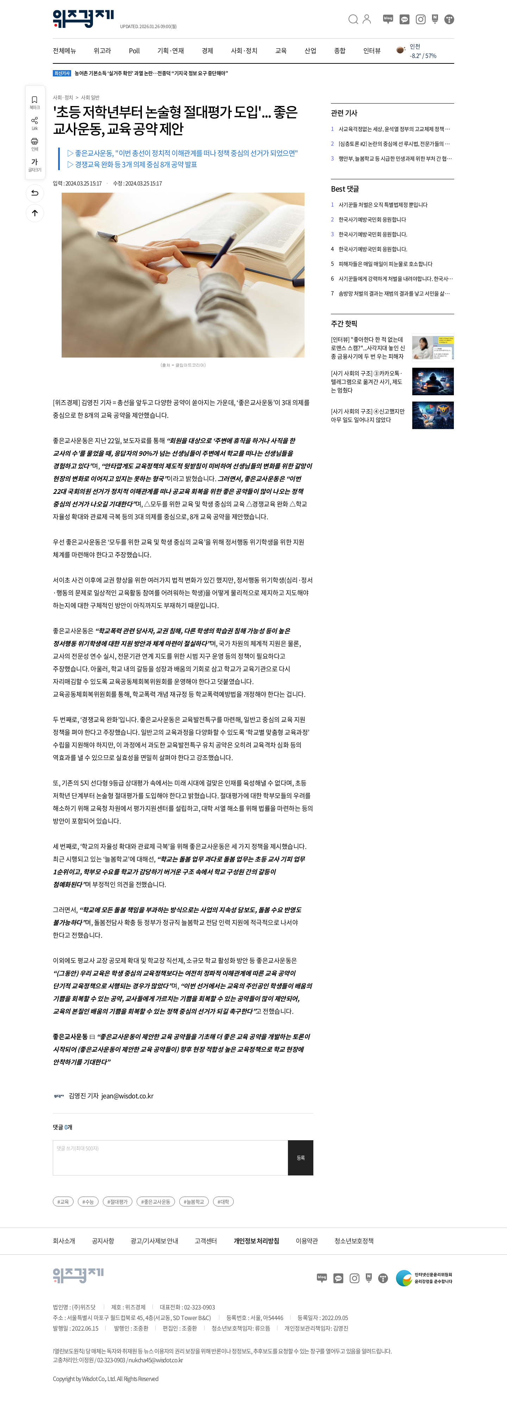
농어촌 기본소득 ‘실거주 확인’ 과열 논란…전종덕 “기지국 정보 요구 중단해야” (140, 73)
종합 (340, 50)
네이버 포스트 (435, 19)
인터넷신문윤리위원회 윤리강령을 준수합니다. (424, 1278)
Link (34, 124)
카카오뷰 (404, 19)
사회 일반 (90, 97)
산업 (310, 50)
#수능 (88, 1201)
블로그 (388, 19)
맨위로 (35, 213)
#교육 (63, 1201)
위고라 (102, 50)
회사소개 (64, 1241)
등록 (301, 1157)
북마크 (34, 103)
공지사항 (103, 1241)
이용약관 (307, 1241)
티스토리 (449, 19)
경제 (207, 50)
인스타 (421, 19)
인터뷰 (372, 50)
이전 (35, 193)
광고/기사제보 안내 (154, 1241)
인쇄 (34, 144)
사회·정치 (244, 50)
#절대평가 (117, 1201)
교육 (281, 50)
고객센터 (206, 1241)
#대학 (223, 1201)
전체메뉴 (64, 50)
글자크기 (34, 165)
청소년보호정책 (353, 1241)
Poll (134, 50)
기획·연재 (170, 50)
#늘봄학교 (194, 1201)
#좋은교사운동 (155, 1201)
